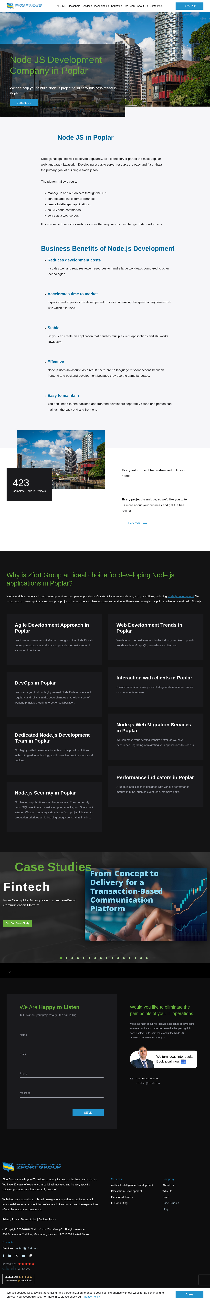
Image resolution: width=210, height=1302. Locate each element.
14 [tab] (135, 958)
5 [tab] (83, 958)
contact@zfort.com (148, 1083)
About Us (168, 1185)
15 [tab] (141, 958)
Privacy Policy (91, 1296)
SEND (88, 1112)
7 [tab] (95, 958)
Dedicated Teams (122, 1197)
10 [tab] (112, 958)
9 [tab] (106, 958)
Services (116, 1179)
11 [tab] (118, 958)
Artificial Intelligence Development (132, 1185)
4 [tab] (78, 958)
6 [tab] (89, 958)
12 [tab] (124, 958)
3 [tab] (72, 958)
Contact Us (155, 6)
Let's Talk (189, 6)
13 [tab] (129, 958)
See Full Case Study (17, 923)
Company (168, 1179)
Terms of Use (28, 1219)
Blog (165, 1209)
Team (165, 1197)
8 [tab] (101, 958)
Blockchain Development (126, 1191)
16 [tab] (147, 958)
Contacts (7, 1242)
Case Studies (170, 1203)
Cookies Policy (47, 1219)
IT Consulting (119, 1203)
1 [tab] (61, 958)
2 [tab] (66, 958)
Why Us (167, 1191)
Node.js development (181, 596)
